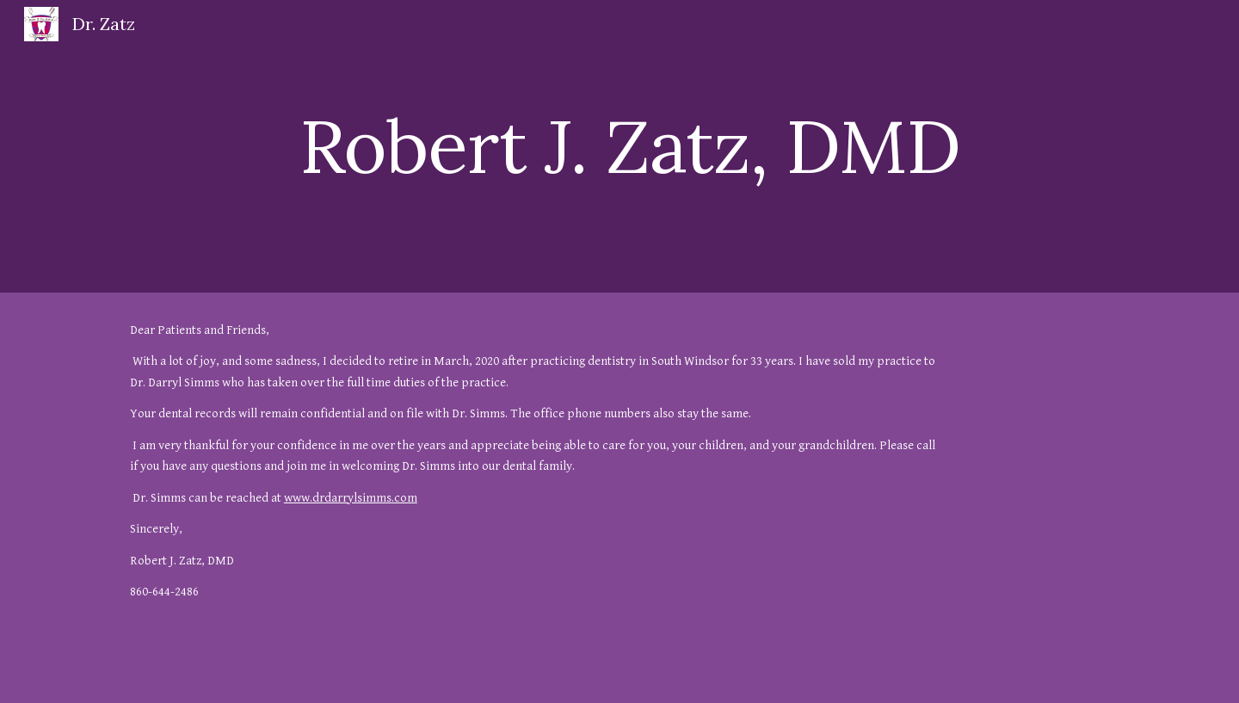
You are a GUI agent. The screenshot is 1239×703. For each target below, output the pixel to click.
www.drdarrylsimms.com (350, 497)
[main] (704, 145)
